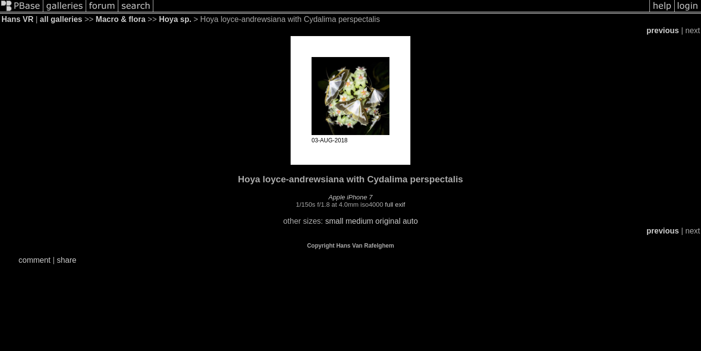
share (66, 260)
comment (34, 260)
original (388, 221)
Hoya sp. (175, 19)
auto (410, 221)
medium (359, 221)
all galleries (61, 19)
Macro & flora (121, 19)
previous (662, 30)
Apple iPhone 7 (350, 197)
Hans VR (17, 19)
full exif (395, 204)
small (334, 221)
